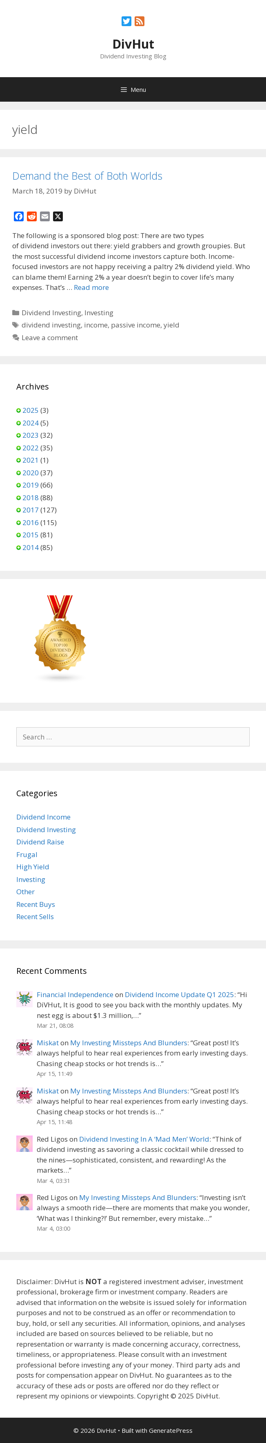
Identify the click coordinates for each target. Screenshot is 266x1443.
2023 (30, 435)
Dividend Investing (51, 312)
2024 (30, 423)
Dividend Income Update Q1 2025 (179, 994)
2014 (30, 547)
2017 (30, 509)
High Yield (32, 866)
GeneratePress (171, 1430)
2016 (30, 522)
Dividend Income (43, 817)
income (96, 325)
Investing (98, 312)
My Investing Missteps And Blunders (128, 1042)
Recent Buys (35, 904)
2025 (30, 410)
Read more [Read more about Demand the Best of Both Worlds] (91, 287)
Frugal (27, 854)
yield (172, 325)
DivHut (133, 44)
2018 (30, 497)
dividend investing (51, 325)
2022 (30, 447)
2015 (30, 534)
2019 (30, 485)
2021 (30, 460)
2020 (30, 472)
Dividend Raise (40, 841)
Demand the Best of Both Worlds (87, 176)
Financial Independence (75, 994)
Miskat (48, 1042)
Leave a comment (50, 337)
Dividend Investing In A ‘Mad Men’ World (144, 1139)
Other (25, 891)
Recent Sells (35, 916)
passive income (135, 325)
